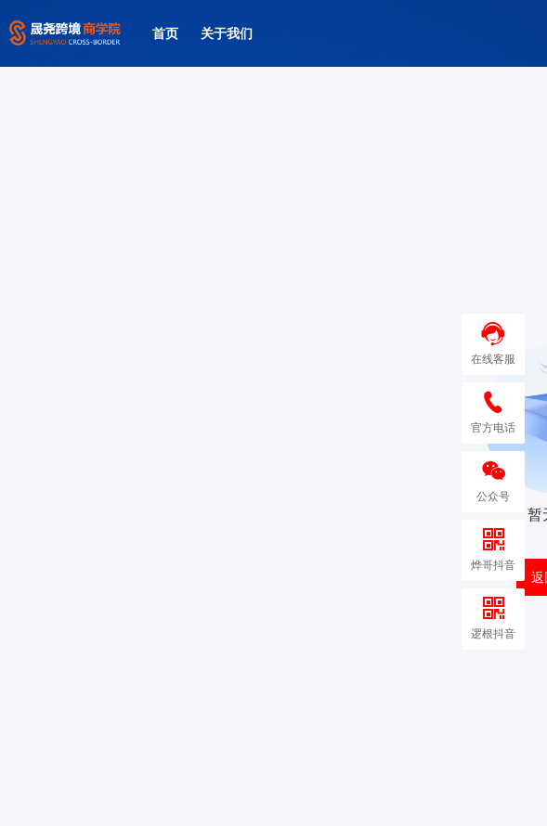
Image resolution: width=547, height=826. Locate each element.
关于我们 (227, 33)
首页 (165, 33)
